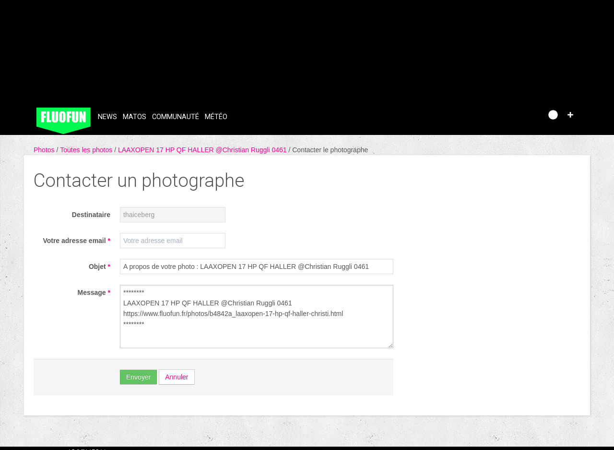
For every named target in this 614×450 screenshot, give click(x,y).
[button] (570, 114)
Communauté (175, 117)
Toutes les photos (87, 150)
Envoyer (138, 377)
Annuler (176, 377)
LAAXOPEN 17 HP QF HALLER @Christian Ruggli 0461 (203, 150)
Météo (216, 117)
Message (94, 292)
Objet (99, 266)
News (107, 117)
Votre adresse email (76, 240)
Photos (45, 150)
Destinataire (91, 215)
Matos (134, 117)
